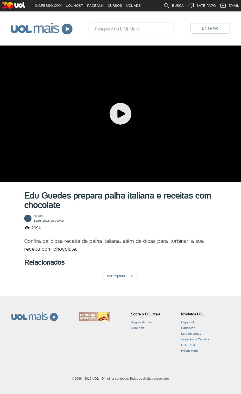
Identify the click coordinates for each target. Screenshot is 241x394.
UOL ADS (133, 6)
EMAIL (229, 5)
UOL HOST (74, 6)
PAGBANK (95, 6)
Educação (188, 328)
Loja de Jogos (191, 333)
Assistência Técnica (195, 339)
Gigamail (187, 322)
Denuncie (138, 328)
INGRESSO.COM (48, 6)
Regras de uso (141, 322)
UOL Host (188, 345)
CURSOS (115, 6)
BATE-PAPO (202, 5)
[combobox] (131, 28)
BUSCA (173, 5)
